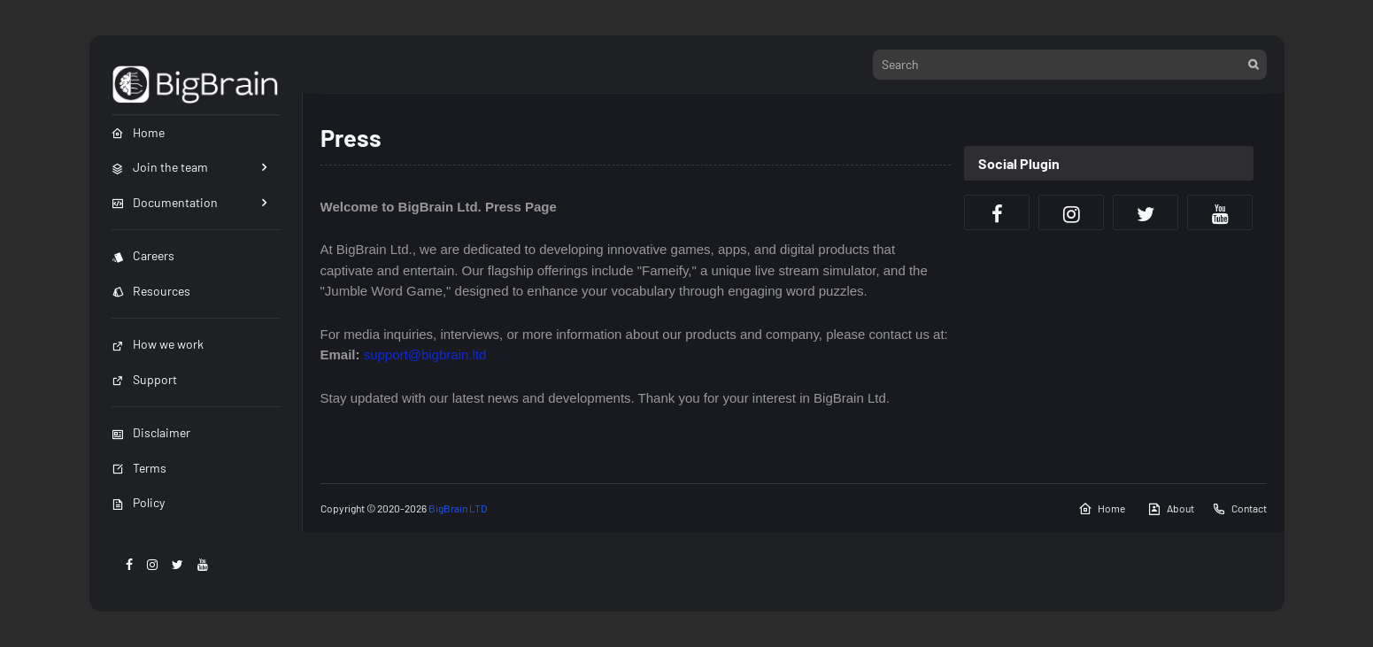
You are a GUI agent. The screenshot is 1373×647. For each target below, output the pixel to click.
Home (1101, 509)
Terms (139, 467)
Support (144, 379)
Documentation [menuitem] (165, 202)
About (1170, 509)
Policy (138, 502)
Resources (151, 290)
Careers (143, 255)
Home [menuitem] (138, 132)
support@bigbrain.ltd (425, 354)
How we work (158, 343)
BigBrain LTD (457, 508)
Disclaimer (151, 432)
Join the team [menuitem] (160, 166)
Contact (1239, 509)
